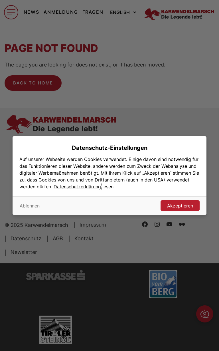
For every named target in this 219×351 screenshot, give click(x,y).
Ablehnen (30, 206)
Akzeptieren (180, 206)
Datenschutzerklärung (77, 186)
